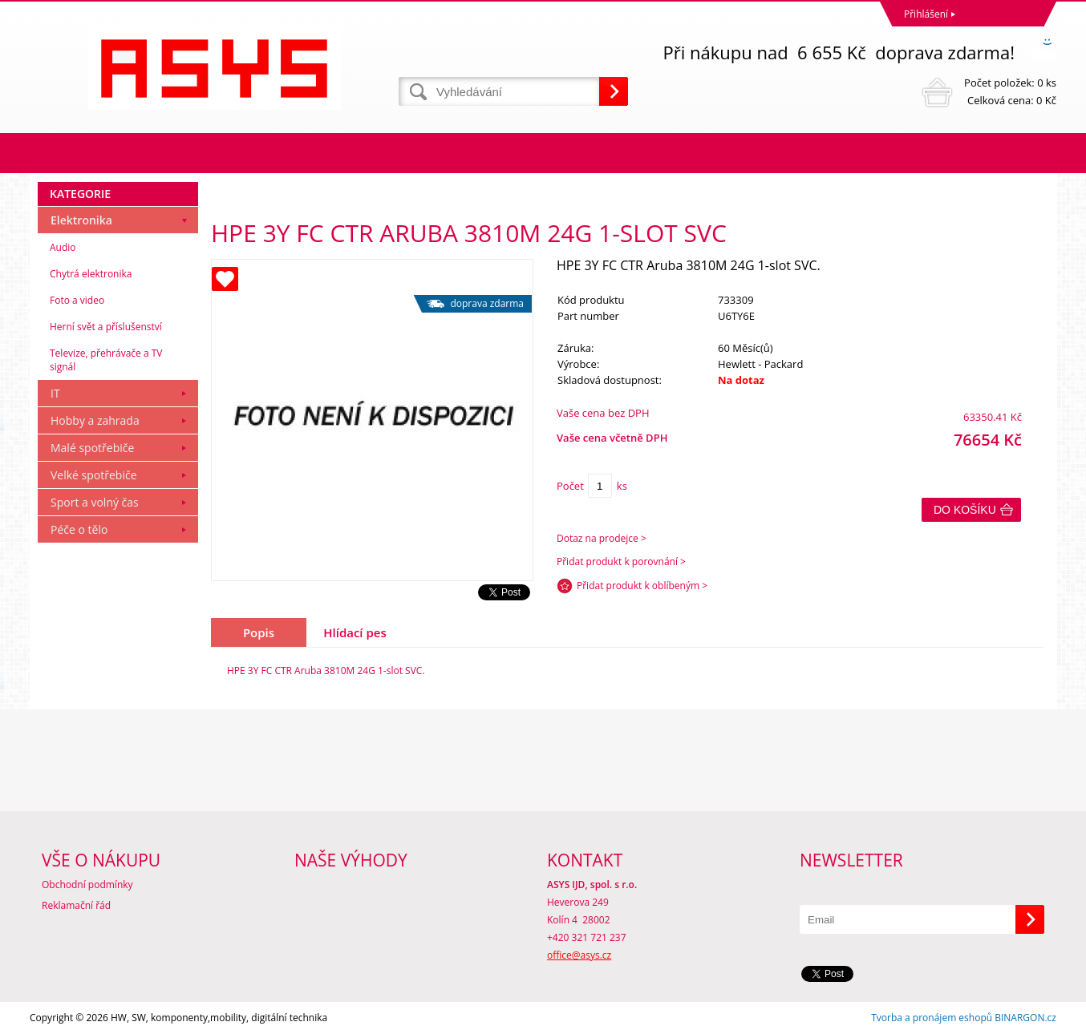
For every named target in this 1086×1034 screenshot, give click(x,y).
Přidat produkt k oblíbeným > (642, 585)
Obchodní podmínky (87, 884)
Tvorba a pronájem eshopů (931, 1017)
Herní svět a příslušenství (106, 326)
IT (55, 393)
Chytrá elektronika (91, 274)
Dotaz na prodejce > (601, 538)
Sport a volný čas (95, 502)
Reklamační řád (76, 905)
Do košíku (965, 509)
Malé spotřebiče (92, 447)
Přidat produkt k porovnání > (621, 561)
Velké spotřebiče (94, 475)
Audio (63, 247)
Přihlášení (926, 14)
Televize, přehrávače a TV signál (106, 360)
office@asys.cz (579, 955)
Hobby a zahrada (95, 420)
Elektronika (81, 220)
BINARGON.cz (1025, 1017)
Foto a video (77, 300)
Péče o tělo (79, 529)
